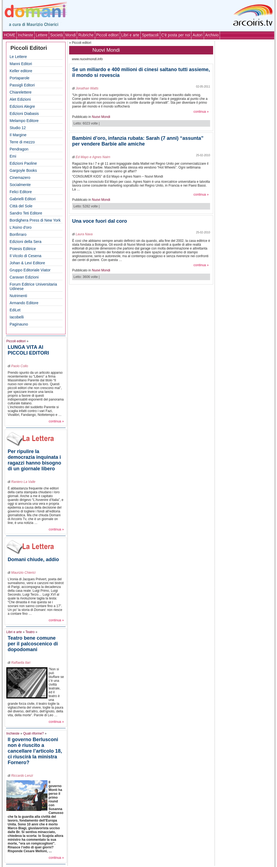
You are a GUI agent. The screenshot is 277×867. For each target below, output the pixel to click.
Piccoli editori (107, 35)
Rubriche (86, 35)
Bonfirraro (18, 234)
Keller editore (21, 71)
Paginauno (19, 324)
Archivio (212, 35)
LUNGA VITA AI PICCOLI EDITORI (28, 350)
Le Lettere (18, 56)
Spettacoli (150, 35)
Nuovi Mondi (101, 117)
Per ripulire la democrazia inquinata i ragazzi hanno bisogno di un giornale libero (34, 460)
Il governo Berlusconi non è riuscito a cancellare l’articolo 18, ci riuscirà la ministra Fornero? (35, 751)
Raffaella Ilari (20, 663)
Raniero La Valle (23, 482)
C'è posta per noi (175, 35)
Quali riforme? (33, 733)
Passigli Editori (22, 85)
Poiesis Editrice (23, 249)
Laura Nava (84, 234)
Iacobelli (17, 317)
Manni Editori (21, 64)
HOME (9, 35)
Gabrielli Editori (23, 199)
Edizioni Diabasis (24, 113)
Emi (13, 156)
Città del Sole (21, 206)
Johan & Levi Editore (27, 263)
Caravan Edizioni (24, 277)
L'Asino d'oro (21, 227)
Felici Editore (21, 192)
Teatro (30, 632)
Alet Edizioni (20, 99)
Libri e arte (130, 35)
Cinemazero (20, 177)
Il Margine (18, 135)
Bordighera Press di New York (35, 220)
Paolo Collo (19, 366)
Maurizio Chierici (23, 573)
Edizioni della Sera (25, 241)
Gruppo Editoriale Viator (30, 270)
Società (56, 35)
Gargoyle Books (23, 170)
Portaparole (19, 78)
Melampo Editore (24, 120)
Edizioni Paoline (23, 163)
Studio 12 (18, 128)
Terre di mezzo (22, 142)
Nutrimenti (18, 296)
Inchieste (25, 35)
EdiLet (15, 310)
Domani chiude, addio (33, 559)
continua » (56, 421)
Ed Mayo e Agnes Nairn (93, 157)
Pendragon (19, 149)
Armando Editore (24, 303)
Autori (198, 35)
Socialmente (20, 184)
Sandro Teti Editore (26, 213)
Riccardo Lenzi (22, 776)
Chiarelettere (21, 92)
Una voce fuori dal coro (99, 221)
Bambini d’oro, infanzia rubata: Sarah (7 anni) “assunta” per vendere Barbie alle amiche (137, 141)
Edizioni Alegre (22, 106)
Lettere (42, 35)
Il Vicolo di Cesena (25, 256)
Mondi (70, 35)
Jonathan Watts (87, 88)
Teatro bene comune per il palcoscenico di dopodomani (33, 643)
